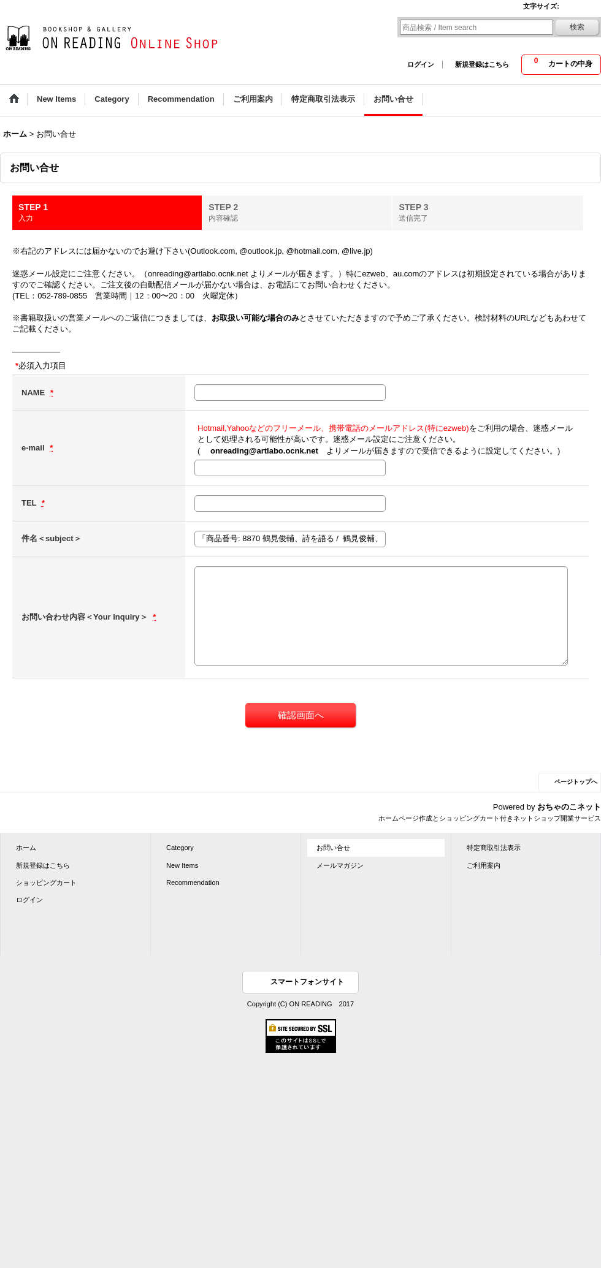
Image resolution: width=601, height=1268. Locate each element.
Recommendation (193, 882)
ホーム (26, 847)
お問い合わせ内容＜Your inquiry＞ (85, 616)
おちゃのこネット (569, 806)
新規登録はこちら (482, 64)
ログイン (420, 64)
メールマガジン (340, 865)
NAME (34, 392)
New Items (182, 865)
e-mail (34, 447)
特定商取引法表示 (494, 847)
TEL (30, 502)
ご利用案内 (483, 865)
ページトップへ (575, 781)
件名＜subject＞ (51, 538)
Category (180, 847)
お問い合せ (333, 847)
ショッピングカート (46, 882)
